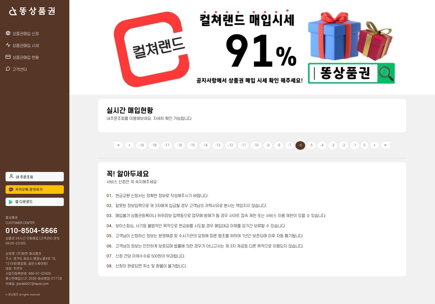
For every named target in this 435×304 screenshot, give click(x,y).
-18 (153, 145)
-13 (217, 145)
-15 (192, 145)
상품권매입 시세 (22, 45)
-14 (205, 145)
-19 (141, 145)
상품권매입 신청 (22, 33)
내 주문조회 (21, 176)
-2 (343, 145)
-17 (166, 145)
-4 (321, 145)
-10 (256, 145)
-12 (230, 145)
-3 (332, 145)
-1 (354, 145)
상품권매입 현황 (22, 57)
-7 (289, 145)
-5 (311, 145)
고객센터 (16, 69)
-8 (278, 145)
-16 (179, 145)
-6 (300, 145)
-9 (267, 145)
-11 (243, 145)
